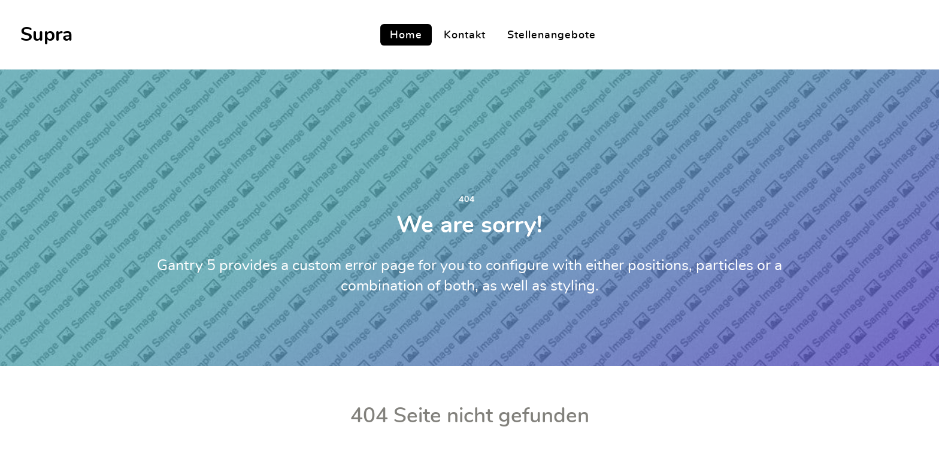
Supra (46, 34)
